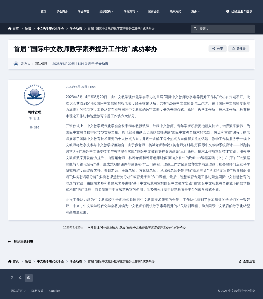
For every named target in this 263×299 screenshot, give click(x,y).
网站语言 (18, 291)
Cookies (54, 291)
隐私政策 (37, 291)
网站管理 (41, 63)
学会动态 (101, 63)
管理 (36, 118)
